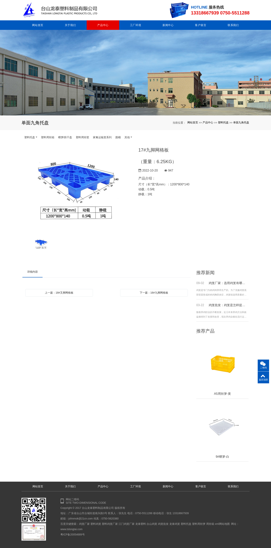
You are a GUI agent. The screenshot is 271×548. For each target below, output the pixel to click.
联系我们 (233, 25)
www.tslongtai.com (71, 529)
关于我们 (70, 25)
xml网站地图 (222, 523)
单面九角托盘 (241, 122)
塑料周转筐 (82, 137)
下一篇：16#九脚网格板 (154, 292)
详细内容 (32, 271)
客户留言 (200, 25)
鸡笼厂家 (84, 523)
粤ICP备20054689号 (72, 534)
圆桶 (118, 137)
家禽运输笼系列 (102, 137)
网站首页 (37, 25)
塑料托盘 (223, 122)
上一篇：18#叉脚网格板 (59, 292)
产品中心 (103, 25)
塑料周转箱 (47, 137)
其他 (127, 137)
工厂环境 (135, 25)
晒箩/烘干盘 (65, 137)
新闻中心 (168, 25)
